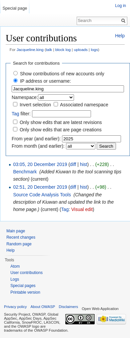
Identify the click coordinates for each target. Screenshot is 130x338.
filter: (21, 113)
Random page (18, 244)
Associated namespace (84, 104)
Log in (120, 5)
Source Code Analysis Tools (42, 194)
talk (49, 49)
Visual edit (82, 209)
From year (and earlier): (36, 138)
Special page (14, 8)
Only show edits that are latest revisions (61, 122)
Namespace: (25, 97)
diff (73, 164)
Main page (15, 231)
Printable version (25, 292)
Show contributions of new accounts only (62, 73)
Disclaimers (68, 307)
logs (94, 49)
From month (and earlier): (38, 146)
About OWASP (43, 307)
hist (83, 164)
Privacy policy (15, 307)
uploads (81, 49)
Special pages (22, 285)
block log (63, 49)
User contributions (26, 272)
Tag (15, 113)
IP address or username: (45, 81)
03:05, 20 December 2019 (40, 164)
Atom (15, 266)
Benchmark (25, 171)
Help (120, 35)
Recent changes (20, 237)
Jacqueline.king (30, 49)
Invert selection (35, 104)
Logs (14, 279)
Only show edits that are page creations (61, 129)
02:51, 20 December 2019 (40, 187)
